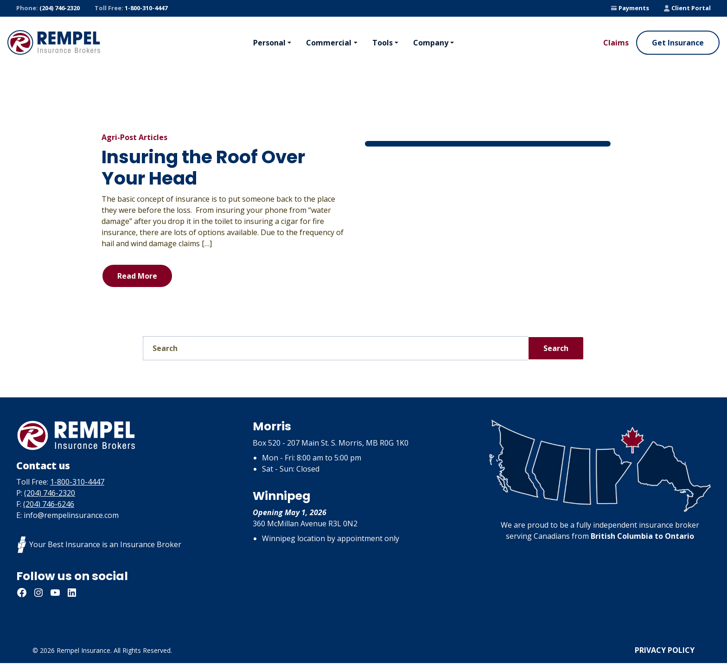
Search (555, 348)
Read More (137, 276)
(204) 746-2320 (48, 8)
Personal (269, 43)
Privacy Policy (665, 651)
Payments (630, 8)
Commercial (328, 43)
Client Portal (687, 8)
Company (430, 43)
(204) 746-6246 (48, 505)
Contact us (49, 465)
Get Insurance (678, 43)
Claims (616, 43)
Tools (382, 43)
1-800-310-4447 (131, 8)
